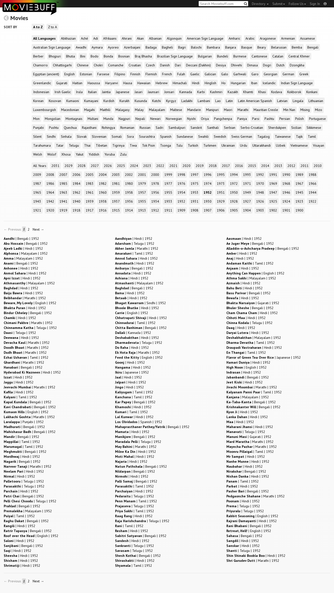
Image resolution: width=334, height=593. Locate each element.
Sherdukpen (277, 127)
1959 (116, 192)
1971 (247, 183)
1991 (273, 174)
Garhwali (239, 74)
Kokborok (294, 92)
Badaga (151, 47)
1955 (168, 192)
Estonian (86, 74)
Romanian (127, 127)
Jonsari (169, 92)
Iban (254, 83)
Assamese (307, 38)
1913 (142, 210)
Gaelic (194, 74)
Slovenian (99, 136)
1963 (63, 192)
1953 (194, 192)
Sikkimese (314, 127)
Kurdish (108, 101)
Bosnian (124, 56)
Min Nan (289, 110)
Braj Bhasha (143, 56)
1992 (260, 174)
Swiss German (241, 136)
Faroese (103, 74)
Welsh (37, 154)
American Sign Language (205, 38)
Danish (165, 65)
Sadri (159, 127)
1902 (273, 210)
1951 (221, 192)
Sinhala (66, 136)
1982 (103, 183)
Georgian (270, 74)
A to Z (38, 27)
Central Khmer (299, 56)
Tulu (179, 145)
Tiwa (133, 145)
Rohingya (108, 127)
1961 (90, 192)
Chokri (98, 65)
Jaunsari (153, 92)
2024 (134, 165)
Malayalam (157, 110)
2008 (50, 174)
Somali (117, 136)
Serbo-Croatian (251, 127)
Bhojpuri (55, 56)
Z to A (52, 27)
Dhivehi (236, 65)
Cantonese (259, 56)
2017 (226, 165)
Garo (255, 74)
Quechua (70, 127)
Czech (150, 65)
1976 (181, 183)
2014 (265, 165)
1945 (299, 192)
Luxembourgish (44, 110)
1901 (286, 210)
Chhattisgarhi (62, 65)
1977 (168, 183)
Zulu (123, 154)
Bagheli (167, 47)
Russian (145, 127)
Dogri (267, 65)
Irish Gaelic (62, 92)
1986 (50, 183)
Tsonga (165, 145)
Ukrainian (228, 145)
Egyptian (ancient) (46, 74)
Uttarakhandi (261, 145)
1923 (299, 201)
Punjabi (38, 127)
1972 (234, 183)
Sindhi (51, 136)
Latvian (282, 101)
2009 (37, 174)
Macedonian (70, 110)
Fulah (181, 74)
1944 (312, 192)
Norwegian (174, 118)
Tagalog (263, 136)
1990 (286, 174)
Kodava (276, 92)
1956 (155, 192)
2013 (278, 165)
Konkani (311, 92)
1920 (50, 210)
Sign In (315, 3)
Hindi (195, 83)
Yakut (79, 154)
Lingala (298, 101)
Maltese (176, 110)
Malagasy (123, 110)
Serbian (229, 127)
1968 (286, 183)
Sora (130, 136)
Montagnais (74, 118)
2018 (213, 165)
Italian (92, 92)
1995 (221, 174)
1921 (37, 210)
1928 (234, 201)
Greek (303, 74)
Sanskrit (196, 127)
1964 (50, 192)
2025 (121, 165)
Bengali (312, 47)
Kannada (185, 92)
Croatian (135, 65)
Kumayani (91, 101)
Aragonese (268, 38)
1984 (76, 183)
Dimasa (252, 65)
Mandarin (194, 110)
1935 (142, 201)
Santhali (213, 127)
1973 (221, 183)
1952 (208, 192)
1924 (286, 201)
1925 (273, 201)
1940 (76, 201)
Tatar (60, 145)
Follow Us (297, 3)
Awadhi (81, 47)
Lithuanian (316, 101)
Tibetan (101, 145)
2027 (95, 165)
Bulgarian (205, 56)
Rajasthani (89, 127)
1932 (181, 201)
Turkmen (209, 145)
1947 (273, 192)
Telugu (74, 145)
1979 (142, 183)
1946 (286, 192)
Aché (84, 38)
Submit (278, 3)
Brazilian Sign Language (175, 56)
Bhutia (70, 56)
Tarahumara (42, 145)
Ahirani (127, 38)
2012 (291, 165)
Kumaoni (72, 101)
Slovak (82, 136)
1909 (181, 210)
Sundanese (185, 136)
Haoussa (94, 83)
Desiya (221, 65)
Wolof (51, 154)
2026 (108, 165)
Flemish (151, 74)
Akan (140, 38)
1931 (194, 201)
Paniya (242, 118)
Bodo (94, 56)
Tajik (299, 136)
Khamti (248, 92)
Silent (37, 136)
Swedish (220, 136)
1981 (116, 183)
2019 (200, 165)
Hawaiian (143, 83)
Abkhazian (68, 38)
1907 (208, 210)
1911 (168, 210)
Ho (223, 83)
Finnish (135, 74)
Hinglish (210, 83)
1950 (234, 192)
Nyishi (191, 118)
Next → (38, 229)
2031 (55, 165)
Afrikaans (110, 38)
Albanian (155, 38)
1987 (37, 183)
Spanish (165, 136)
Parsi (255, 118)
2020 (187, 165)
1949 (247, 192)
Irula (79, 92)
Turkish (193, 145)
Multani (93, 118)
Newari (155, 118)
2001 (142, 174)
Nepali (140, 118)
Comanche (115, 65)
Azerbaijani (132, 47)
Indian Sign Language (297, 83)
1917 (90, 210)
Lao (218, 101)
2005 (90, 174)
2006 (76, 174)
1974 (208, 183)
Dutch (280, 65)
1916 (103, 210)
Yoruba (109, 154)
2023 (147, 165)
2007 (63, 174)
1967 (299, 183)
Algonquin (174, 38)
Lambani (204, 101)
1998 (181, 174)
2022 (160, 165)
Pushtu (54, 127)
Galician (210, 74)
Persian (284, 118)
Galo (224, 74)
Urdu (243, 145)
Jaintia (106, 92)
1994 (234, 174)
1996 (208, 174)
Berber (38, 56)
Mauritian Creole (266, 110)
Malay (139, 110)
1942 (50, 201)
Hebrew (161, 83)
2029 (68, 165)
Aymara (97, 47)
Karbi (201, 92)
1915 (116, 210)
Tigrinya (118, 145)
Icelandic (269, 83)
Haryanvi (111, 83)
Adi (95, 38)
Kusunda (141, 101)
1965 (37, 192)
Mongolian (52, 118)
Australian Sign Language (52, 47)
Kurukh (124, 101)
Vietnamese (299, 145)
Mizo (318, 110)
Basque (246, 47)
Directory (260, 3)
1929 (221, 201)
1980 (129, 183)
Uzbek (280, 145)
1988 (312, 174)
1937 (116, 201)
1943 (37, 201)
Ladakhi (186, 101)
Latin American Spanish (255, 101)
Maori (228, 110)
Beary (261, 47)
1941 (63, 201)
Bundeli (222, 56)
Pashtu (269, 118)
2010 (318, 165)
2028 (82, 165)
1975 (194, 183)
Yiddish (94, 154)
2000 (155, 174)
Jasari (139, 92)
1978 (155, 183)
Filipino (120, 74)
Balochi (196, 47)
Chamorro (40, 65)
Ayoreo (113, 47)
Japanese (122, 92)
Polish (299, 118)
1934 (155, 201)
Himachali (180, 83)
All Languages (44, 38)
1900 (299, 210)
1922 (312, 201)
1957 (142, 192)
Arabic (250, 38)
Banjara (230, 47)
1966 (312, 183)
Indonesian (41, 92)
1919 (63, 210)
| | (21, 238)
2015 (252, 165)
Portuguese (317, 118)
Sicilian (296, 127)
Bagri (182, 47)
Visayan (318, 145)
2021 (173, 165)
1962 (76, 192)
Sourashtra (147, 136)
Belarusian (278, 47)
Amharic (234, 38)
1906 (221, 210)
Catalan (277, 56)
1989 (299, 174)
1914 (129, 210)
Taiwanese (283, 136)
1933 (168, 201)
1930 (208, 201)
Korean (38, 101)
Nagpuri (124, 118)
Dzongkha (297, 65)
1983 (90, 183)
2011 (305, 165)
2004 (103, 174)
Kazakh (233, 92)
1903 (260, 210)
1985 (63, 183)
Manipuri (212, 110)
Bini (82, 56)
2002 (129, 174)
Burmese (239, 56)
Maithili (105, 110)
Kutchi (156, 101)
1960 (103, 192)
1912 (155, 210)
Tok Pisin (148, 145)
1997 (194, 174)
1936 (129, 201)
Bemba (297, 47)
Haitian (77, 83)
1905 (234, 210)
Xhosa (66, 154)
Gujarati (61, 83)
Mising (305, 110)
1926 (260, 201)
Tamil (312, 136)
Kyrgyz (171, 101)
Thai (87, 145)
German (288, 74)
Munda (108, 118)
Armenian (288, 38)
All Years (39, 165)
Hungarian (238, 83)
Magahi (89, 110)
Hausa (127, 83)
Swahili (203, 136)
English (69, 74)
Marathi (243, 110)
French (167, 74)
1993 (247, 174)
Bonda (108, 56)
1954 (181, 192)
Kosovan (55, 101)
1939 (90, 201)
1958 (129, 192)
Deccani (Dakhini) (198, 65)
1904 (247, 210)
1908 (194, 210)
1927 (247, 201)
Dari (178, 65)
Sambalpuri (176, 127)
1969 (273, 183)
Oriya (205, 118)
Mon (36, 118)
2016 (239, 165)
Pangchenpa (223, 118)
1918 (76, 210)
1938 (103, 201)
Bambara (213, 47)
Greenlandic (42, 83)
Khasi (262, 92)
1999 (168, 174)
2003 (116, 174)
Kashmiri (216, 92)
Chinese (83, 65)
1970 (260, 183)
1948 (260, 192)
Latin (229, 101)
